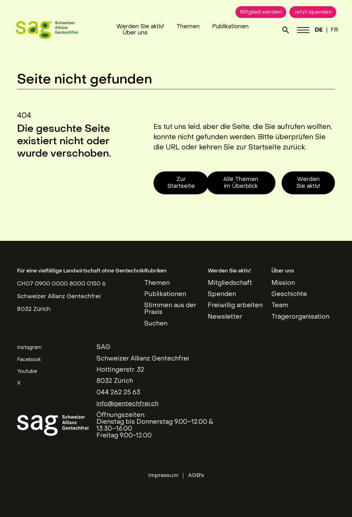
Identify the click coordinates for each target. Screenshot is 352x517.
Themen (188, 26)
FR (333, 30)
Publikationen (230, 26)
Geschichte (289, 294)
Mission (283, 283)
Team (279, 306)
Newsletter (225, 317)
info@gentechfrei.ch (127, 404)
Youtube (27, 371)
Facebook (29, 359)
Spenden (222, 294)
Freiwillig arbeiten (235, 306)
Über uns (135, 33)
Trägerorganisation (300, 317)
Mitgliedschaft (230, 283)
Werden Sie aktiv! (140, 26)
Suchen (155, 324)
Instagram (29, 347)
